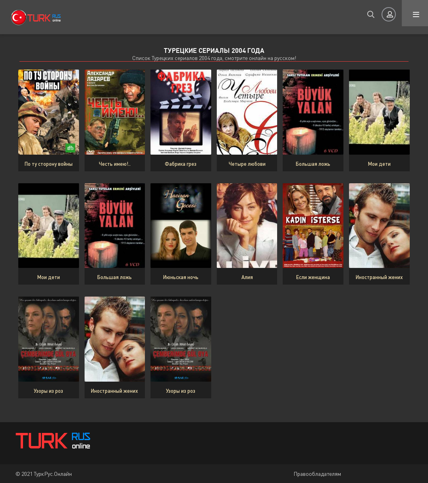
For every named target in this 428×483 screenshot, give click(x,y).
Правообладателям (317, 473)
